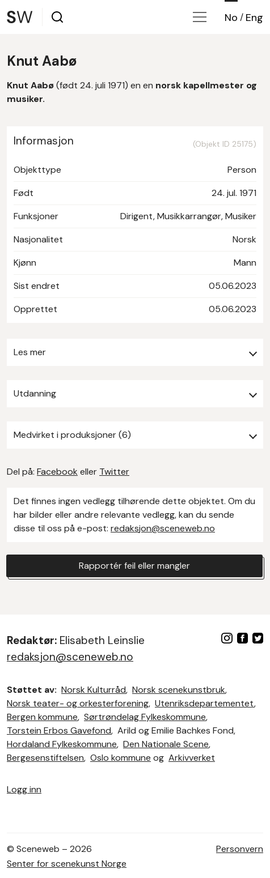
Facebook (57, 472)
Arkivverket (191, 758)
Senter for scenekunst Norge (66, 864)
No (231, 17)
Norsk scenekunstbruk (178, 690)
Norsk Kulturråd (93, 690)
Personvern (239, 849)
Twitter (114, 472)
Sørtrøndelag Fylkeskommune (145, 717)
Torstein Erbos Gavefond (59, 730)
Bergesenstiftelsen (45, 758)
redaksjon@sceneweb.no (163, 528)
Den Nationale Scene (166, 744)
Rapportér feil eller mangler (134, 566)
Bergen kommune (42, 717)
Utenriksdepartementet (204, 703)
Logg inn (24, 789)
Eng (254, 17)
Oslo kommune (120, 758)
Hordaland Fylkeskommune (62, 744)
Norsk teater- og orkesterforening (78, 703)
